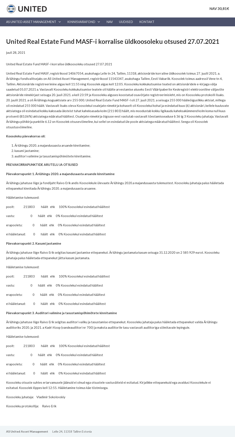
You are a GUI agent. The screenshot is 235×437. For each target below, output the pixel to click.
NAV (109, 22)
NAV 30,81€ (219, 8)
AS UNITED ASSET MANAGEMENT (31, 22)
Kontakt (146, 22)
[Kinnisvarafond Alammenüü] (98, 21)
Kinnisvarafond (81, 22)
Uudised (126, 22)
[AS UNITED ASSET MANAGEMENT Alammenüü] (59, 21)
